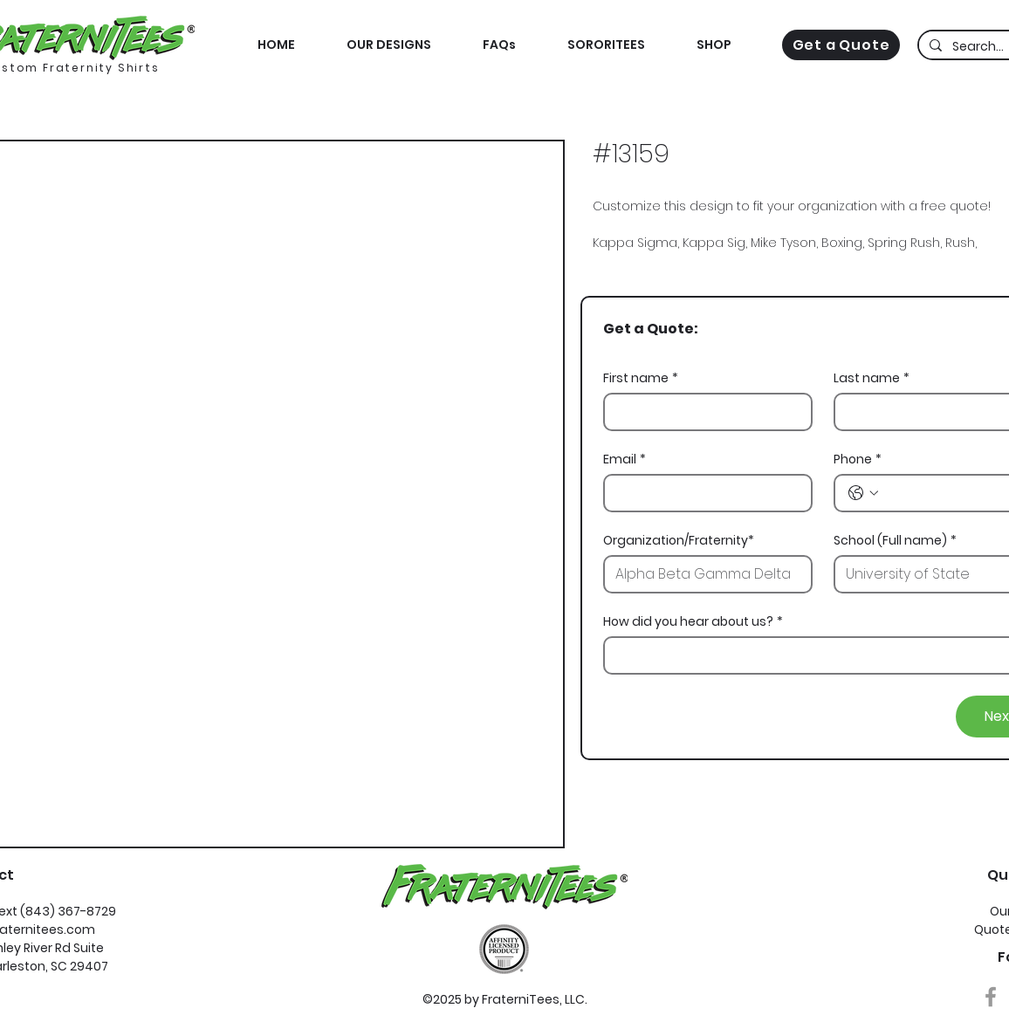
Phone (858, 459)
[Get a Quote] (841, 45)
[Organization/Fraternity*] (702, 574)
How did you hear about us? (693, 621)
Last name (871, 378)
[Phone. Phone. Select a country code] (863, 493)
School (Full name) (895, 540)
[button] (713, 45)
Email (624, 459)
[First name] (702, 411)
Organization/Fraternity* (678, 540)
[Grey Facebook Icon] (991, 997)
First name (640, 378)
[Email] (702, 493)
